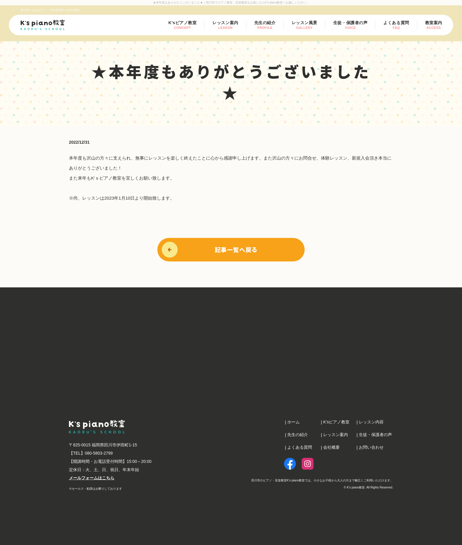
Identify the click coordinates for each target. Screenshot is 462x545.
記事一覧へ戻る (236, 249)
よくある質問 (396, 24)
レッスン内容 (371, 422)
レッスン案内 (225, 25)
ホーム (293, 422)
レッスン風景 (304, 24)
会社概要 (331, 447)
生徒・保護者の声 (350, 24)
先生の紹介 (265, 24)
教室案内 (433, 24)
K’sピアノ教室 (183, 24)
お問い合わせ (371, 447)
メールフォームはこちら (91, 478)
